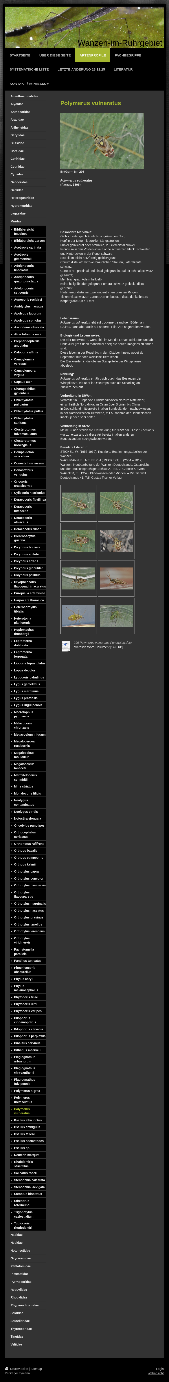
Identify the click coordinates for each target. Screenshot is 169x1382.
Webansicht (156, 1373)
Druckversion (17, 1369)
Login (160, 1369)
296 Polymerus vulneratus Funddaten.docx (103, 642)
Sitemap (36, 1369)
